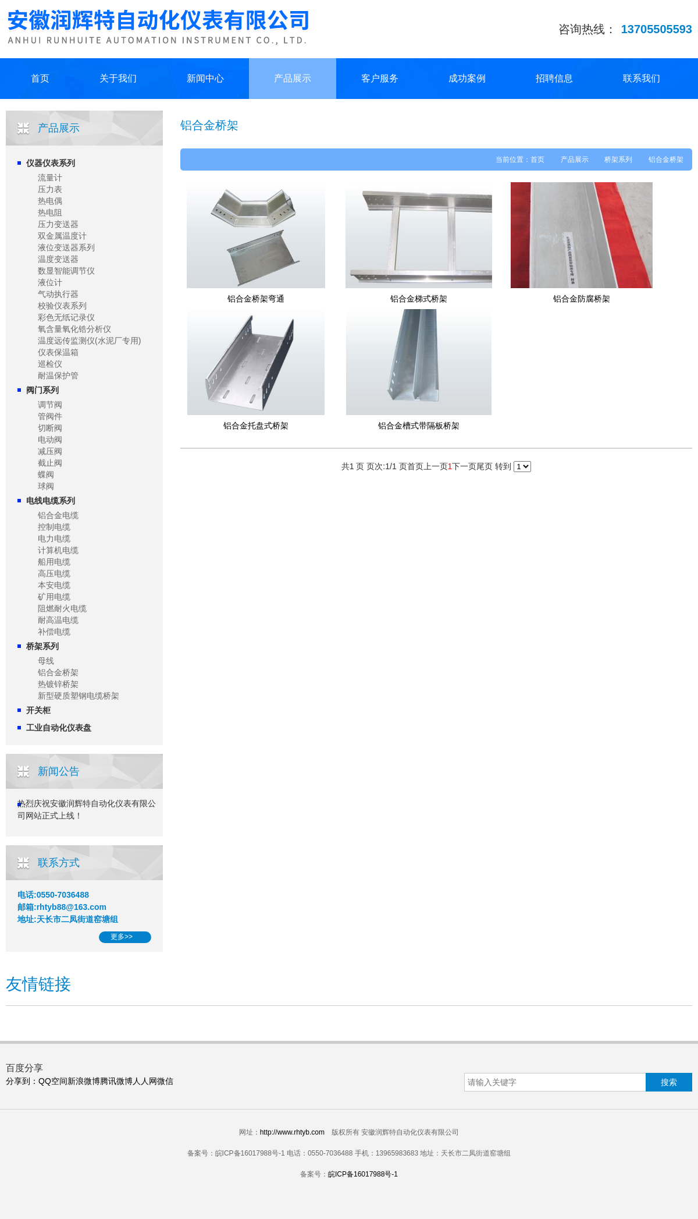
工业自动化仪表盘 (58, 727)
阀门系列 (42, 390)
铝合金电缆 (58, 515)
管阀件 (50, 416)
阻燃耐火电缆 (62, 608)
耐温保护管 (58, 375)
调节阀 (50, 404)
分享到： (22, 1081)
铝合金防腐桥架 (581, 298)
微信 (165, 1081)
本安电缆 (54, 585)
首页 (40, 78)
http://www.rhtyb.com (292, 1132)
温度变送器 (58, 259)
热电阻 (50, 212)
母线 (46, 660)
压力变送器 (58, 224)
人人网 (145, 1081)
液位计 (50, 282)
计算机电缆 (58, 550)
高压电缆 (54, 573)
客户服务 (379, 78)
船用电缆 (54, 561)
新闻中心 (205, 78)
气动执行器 (58, 294)
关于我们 (118, 78)
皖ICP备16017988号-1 (363, 1174)
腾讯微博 (116, 1081)
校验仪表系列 (62, 305)
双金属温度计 (62, 235)
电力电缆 (54, 538)
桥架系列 (42, 646)
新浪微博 (83, 1081)
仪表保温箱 (58, 352)
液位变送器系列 (66, 247)
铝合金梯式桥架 (418, 298)
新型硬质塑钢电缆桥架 (78, 695)
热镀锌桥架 (58, 684)
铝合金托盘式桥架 (256, 425)
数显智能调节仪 (66, 270)
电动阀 (50, 439)
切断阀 (50, 428)
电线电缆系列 (50, 500)
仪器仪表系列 (50, 163)
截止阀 (50, 462)
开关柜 (38, 710)
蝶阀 (46, 474)
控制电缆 (54, 526)
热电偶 (50, 200)
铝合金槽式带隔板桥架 (419, 425)
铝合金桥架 (58, 672)
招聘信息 (554, 78)
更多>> (122, 937)
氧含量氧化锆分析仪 (74, 329)
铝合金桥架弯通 (255, 298)
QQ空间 (52, 1081)
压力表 (50, 189)
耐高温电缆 (58, 620)
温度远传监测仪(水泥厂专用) (89, 340)
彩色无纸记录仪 (66, 317)
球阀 (46, 486)
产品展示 (292, 78)
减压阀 (50, 451)
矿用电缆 (54, 596)
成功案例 (467, 78)
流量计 (50, 177)
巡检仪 (50, 363)
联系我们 (641, 78)
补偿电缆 (54, 631)
